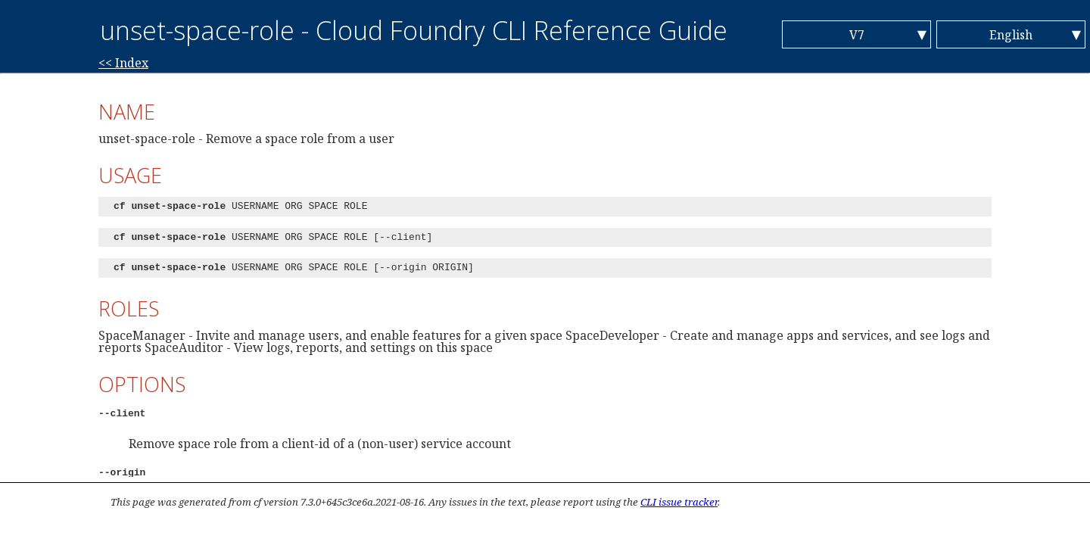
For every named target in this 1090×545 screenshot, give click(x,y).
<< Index (123, 62)
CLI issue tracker (679, 502)
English (1010, 34)
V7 (856, 34)
